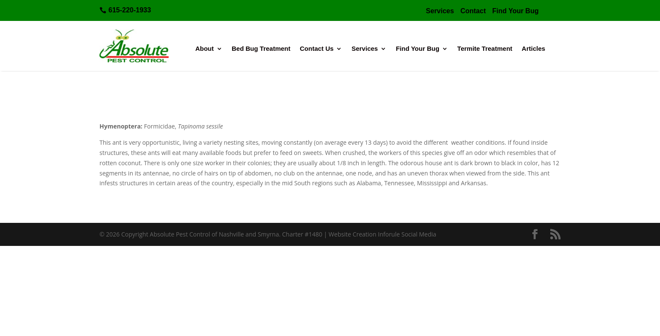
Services (364, 49)
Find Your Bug (417, 49)
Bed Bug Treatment (261, 49)
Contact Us (316, 49)
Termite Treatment (484, 49)
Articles (533, 49)
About (204, 49)
